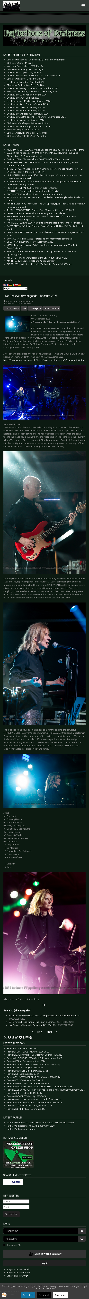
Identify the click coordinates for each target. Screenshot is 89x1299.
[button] (5, 1037)
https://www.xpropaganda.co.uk (19, 360)
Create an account (17, 1275)
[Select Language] (15, 288)
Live (24, 308)
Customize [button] (60, 1295)
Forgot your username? (18, 1272)
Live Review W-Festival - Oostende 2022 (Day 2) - (41, 1025)
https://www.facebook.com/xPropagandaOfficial (61, 360)
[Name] (16, 1201)
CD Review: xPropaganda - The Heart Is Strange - (41, 1021)
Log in (44, 1263)
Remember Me (14, 1244)
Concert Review (12, 308)
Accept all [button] (28, 1295)
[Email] (16, 1207)
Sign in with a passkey (45, 1254)
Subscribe (11, 1214)
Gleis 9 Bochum (51, 308)
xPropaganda (35, 308)
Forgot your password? (18, 1269)
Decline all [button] (44, 1295)
